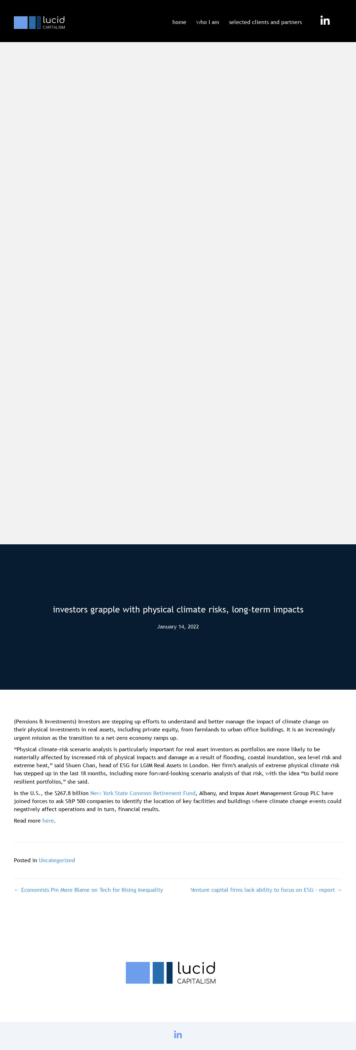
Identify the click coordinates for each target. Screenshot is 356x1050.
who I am (207, 22)
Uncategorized (57, 860)
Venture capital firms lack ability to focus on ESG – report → (266, 889)
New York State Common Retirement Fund (142, 793)
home (179, 22)
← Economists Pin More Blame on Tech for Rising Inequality (88, 889)
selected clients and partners (265, 22)
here (48, 820)
